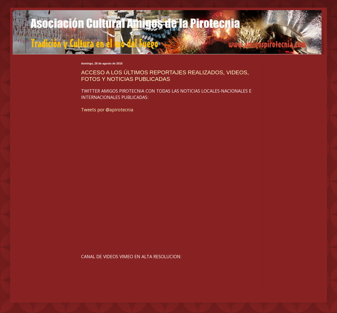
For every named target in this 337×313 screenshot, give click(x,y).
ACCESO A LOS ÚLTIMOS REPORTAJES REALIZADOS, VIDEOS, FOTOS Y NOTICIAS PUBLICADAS (165, 75)
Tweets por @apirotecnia (107, 110)
